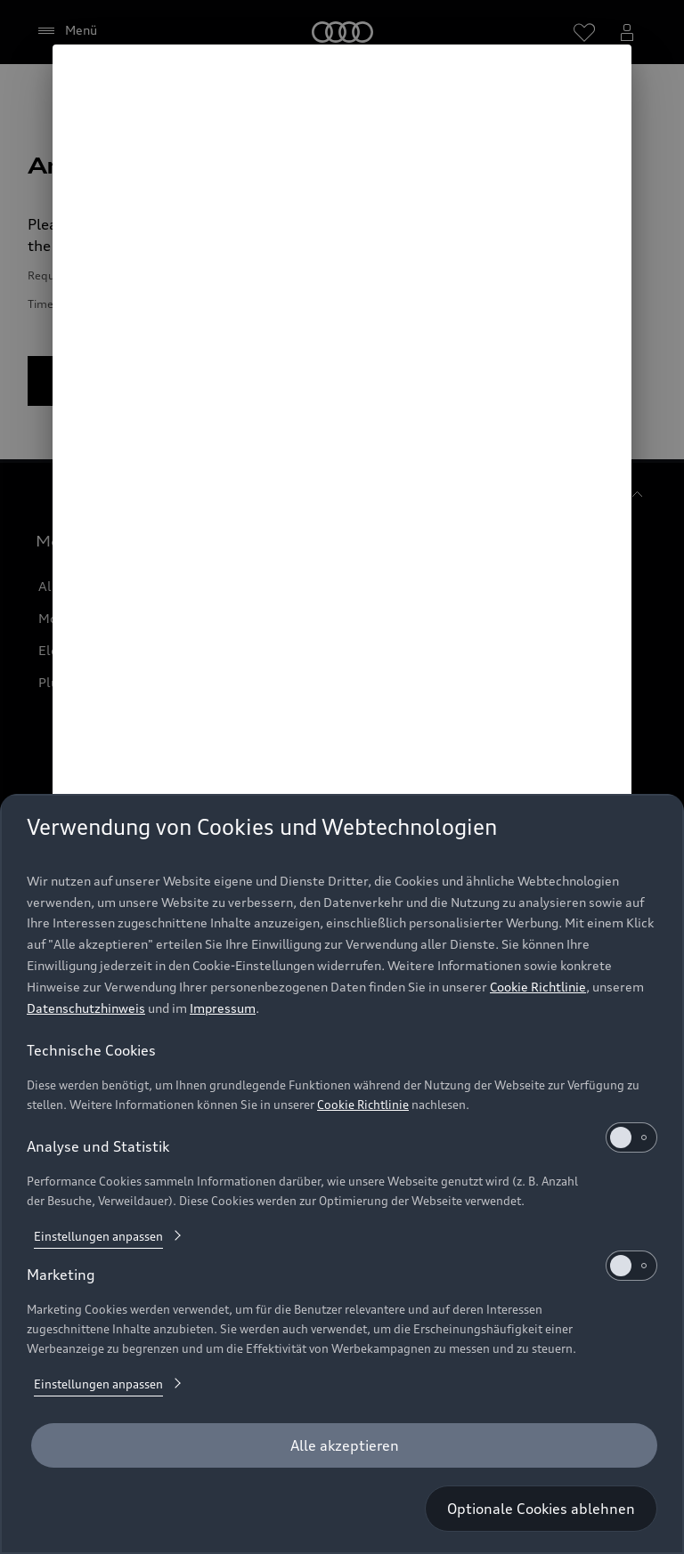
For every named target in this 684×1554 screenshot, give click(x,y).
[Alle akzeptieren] (344, 1445)
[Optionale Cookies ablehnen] (541, 1508)
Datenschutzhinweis (86, 1008)
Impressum (223, 1008)
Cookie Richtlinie (538, 986)
